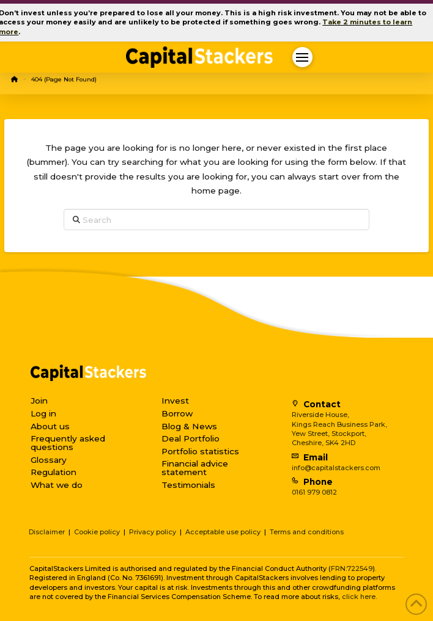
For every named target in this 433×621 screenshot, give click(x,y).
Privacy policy (152, 532)
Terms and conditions (307, 532)
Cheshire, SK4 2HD (323, 442)
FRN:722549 (351, 568)
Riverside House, (320, 414)
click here (359, 596)
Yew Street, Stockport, (329, 433)
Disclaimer (47, 532)
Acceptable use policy (223, 532)
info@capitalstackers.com (336, 467)
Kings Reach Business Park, (339, 424)
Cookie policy (97, 532)
